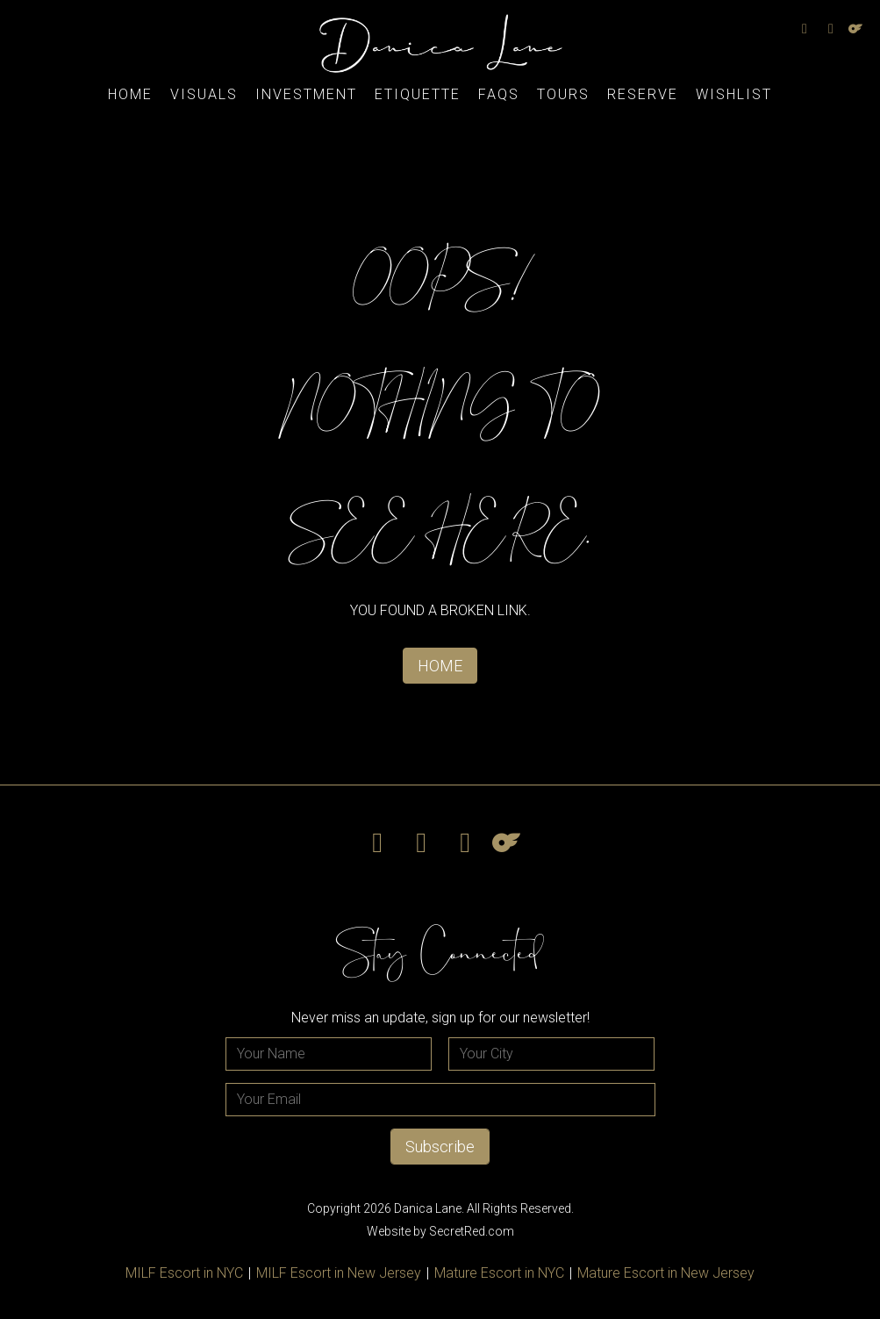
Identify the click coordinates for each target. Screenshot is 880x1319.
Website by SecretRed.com (440, 1231)
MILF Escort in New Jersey (338, 1273)
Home (130, 94)
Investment (306, 94)
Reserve (642, 94)
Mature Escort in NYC (499, 1273)
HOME (440, 665)
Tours (563, 94)
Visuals (204, 94)
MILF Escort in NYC (184, 1273)
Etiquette (418, 94)
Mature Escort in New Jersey (666, 1273)
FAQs (498, 94)
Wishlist (734, 94)
